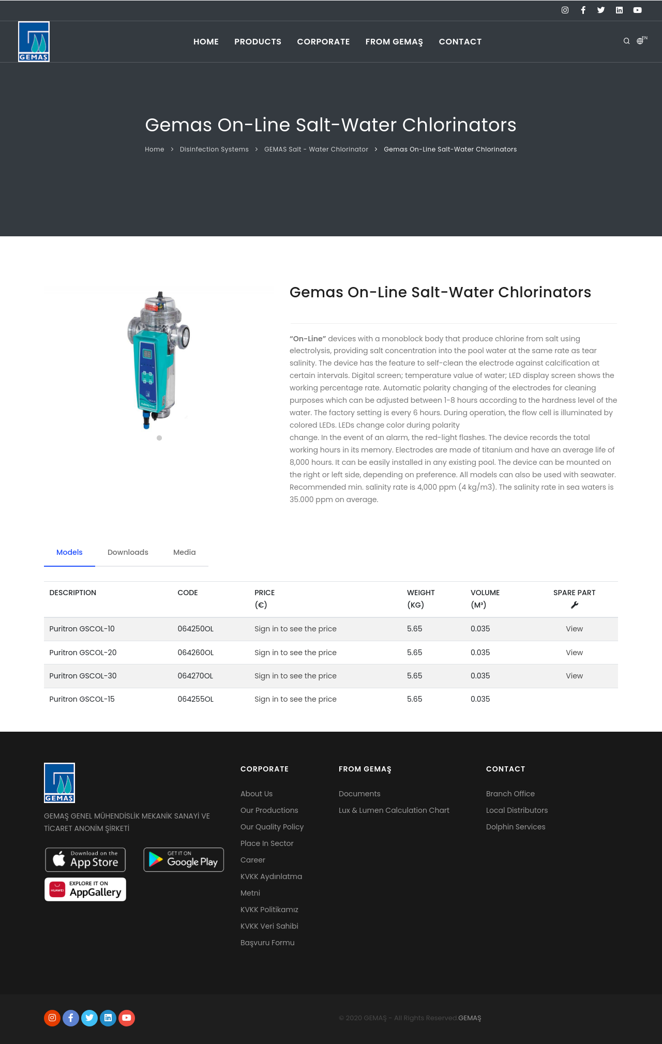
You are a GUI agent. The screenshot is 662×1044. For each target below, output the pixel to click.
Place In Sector (267, 843)
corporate (323, 42)
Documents (360, 794)
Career (252, 860)
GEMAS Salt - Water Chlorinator (316, 149)
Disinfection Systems (214, 149)
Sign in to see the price (295, 629)
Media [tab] (184, 552)
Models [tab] (69, 552)
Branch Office (510, 794)
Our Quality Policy (272, 827)
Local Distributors (517, 810)
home (206, 42)
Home (154, 149)
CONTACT (460, 42)
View (574, 629)
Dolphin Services (516, 827)
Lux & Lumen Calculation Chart (394, 810)
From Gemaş (395, 42)
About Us (256, 794)
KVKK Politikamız (269, 909)
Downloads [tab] (128, 552)
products (257, 42)
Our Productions (269, 810)
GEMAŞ (469, 1018)
